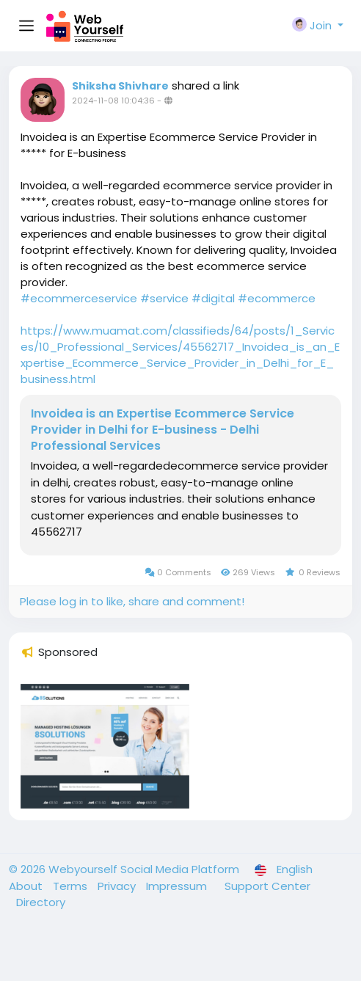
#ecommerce (277, 298)
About (27, 886)
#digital (213, 298)
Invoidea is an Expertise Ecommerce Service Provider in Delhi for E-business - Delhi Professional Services (162, 430)
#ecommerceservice (79, 298)
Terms (71, 886)
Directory (40, 902)
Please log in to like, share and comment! (132, 601)
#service (164, 298)
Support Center (267, 886)
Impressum (178, 886)
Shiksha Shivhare (120, 86)
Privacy (118, 886)
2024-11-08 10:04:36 (113, 100)
